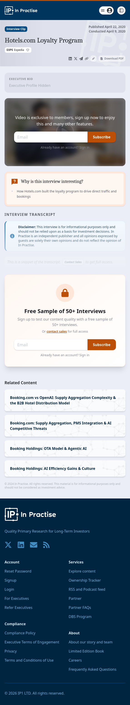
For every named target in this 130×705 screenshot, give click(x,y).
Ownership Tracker (85, 580)
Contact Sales (73, 262)
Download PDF (112, 58)
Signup (10, 580)
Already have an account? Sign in (65, 147)
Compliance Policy (20, 632)
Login (9, 589)
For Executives (17, 598)
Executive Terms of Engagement (32, 642)
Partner (75, 598)
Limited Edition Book (86, 651)
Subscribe (101, 137)
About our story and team (91, 642)
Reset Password (18, 571)
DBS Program (80, 616)
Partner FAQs (80, 607)
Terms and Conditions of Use (29, 660)
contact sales (57, 331)
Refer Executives (18, 607)
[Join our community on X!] (8, 544)
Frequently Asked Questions (92, 669)
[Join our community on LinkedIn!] (21, 544)
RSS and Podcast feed (87, 589)
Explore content (82, 571)
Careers (75, 660)
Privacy (11, 651)
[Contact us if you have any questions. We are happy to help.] (33, 544)
